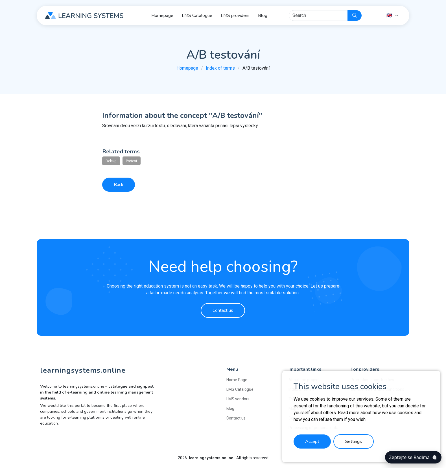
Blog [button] (262, 15)
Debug (111, 161)
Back (118, 185)
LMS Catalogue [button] (197, 15)
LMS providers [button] (235, 15)
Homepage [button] (162, 15)
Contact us (223, 310)
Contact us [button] (236, 418)
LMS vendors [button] (238, 399)
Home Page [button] (236, 380)
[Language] (392, 15)
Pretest (131, 161)
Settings (353, 441)
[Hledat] (318, 15)
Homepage (187, 68)
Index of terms (220, 68)
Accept (312, 441)
